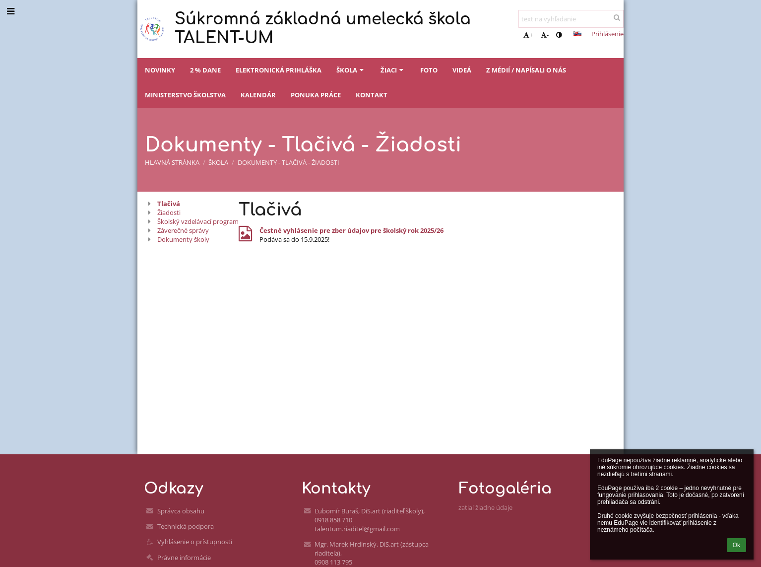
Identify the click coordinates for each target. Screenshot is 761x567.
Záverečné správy (183, 230)
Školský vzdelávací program (198, 221)
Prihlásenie (607, 33)
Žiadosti (169, 212)
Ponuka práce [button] (316, 94)
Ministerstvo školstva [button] (185, 94)
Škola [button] (351, 70)
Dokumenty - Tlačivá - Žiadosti (288, 162)
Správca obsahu (180, 510)
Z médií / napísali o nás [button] (526, 70)
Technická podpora (185, 526)
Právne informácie (184, 557)
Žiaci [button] (392, 70)
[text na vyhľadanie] (571, 19)
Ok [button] (736, 545)
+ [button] (528, 34)
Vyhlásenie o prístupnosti (194, 541)
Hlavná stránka (172, 162)
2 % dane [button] (205, 70)
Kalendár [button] (258, 94)
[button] (577, 34)
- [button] (545, 34)
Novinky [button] (160, 70)
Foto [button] (429, 70)
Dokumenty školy (183, 239)
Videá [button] (461, 70)
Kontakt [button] (371, 94)
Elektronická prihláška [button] (278, 70)
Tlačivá (168, 203)
